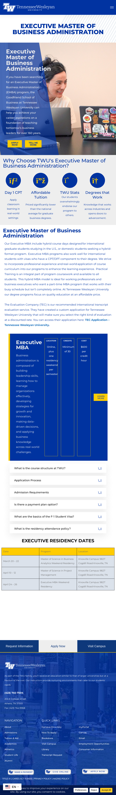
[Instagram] (23, 717)
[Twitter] (6, 717)
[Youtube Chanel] (32, 717)
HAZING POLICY (61, 778)
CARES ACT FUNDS (22, 778)
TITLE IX (6, 778)
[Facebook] (15, 717)
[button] (19, 650)
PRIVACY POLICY (42, 778)
